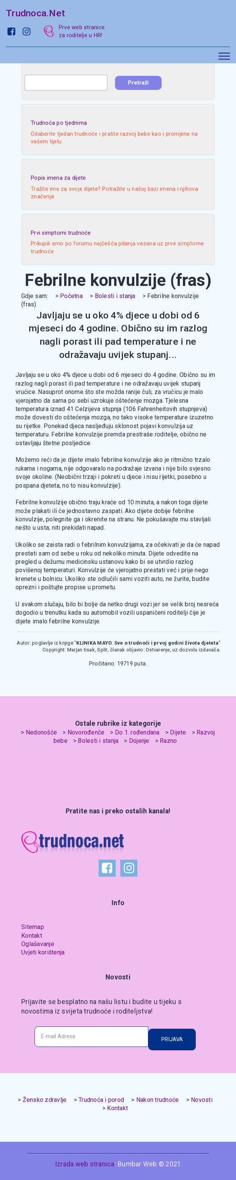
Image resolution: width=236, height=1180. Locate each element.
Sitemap (32, 927)
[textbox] (66, 83)
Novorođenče (86, 732)
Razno (168, 740)
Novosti (201, 1099)
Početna (71, 296)
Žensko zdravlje (45, 1099)
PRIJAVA (172, 1039)
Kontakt (31, 935)
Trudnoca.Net (35, 13)
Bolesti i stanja (115, 296)
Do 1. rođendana (137, 732)
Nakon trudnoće (157, 1099)
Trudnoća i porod (101, 1099)
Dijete (178, 732)
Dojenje (139, 740)
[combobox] (66, 83)
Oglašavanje (37, 944)
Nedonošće (41, 732)
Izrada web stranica (85, 1164)
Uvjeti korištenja (43, 952)
